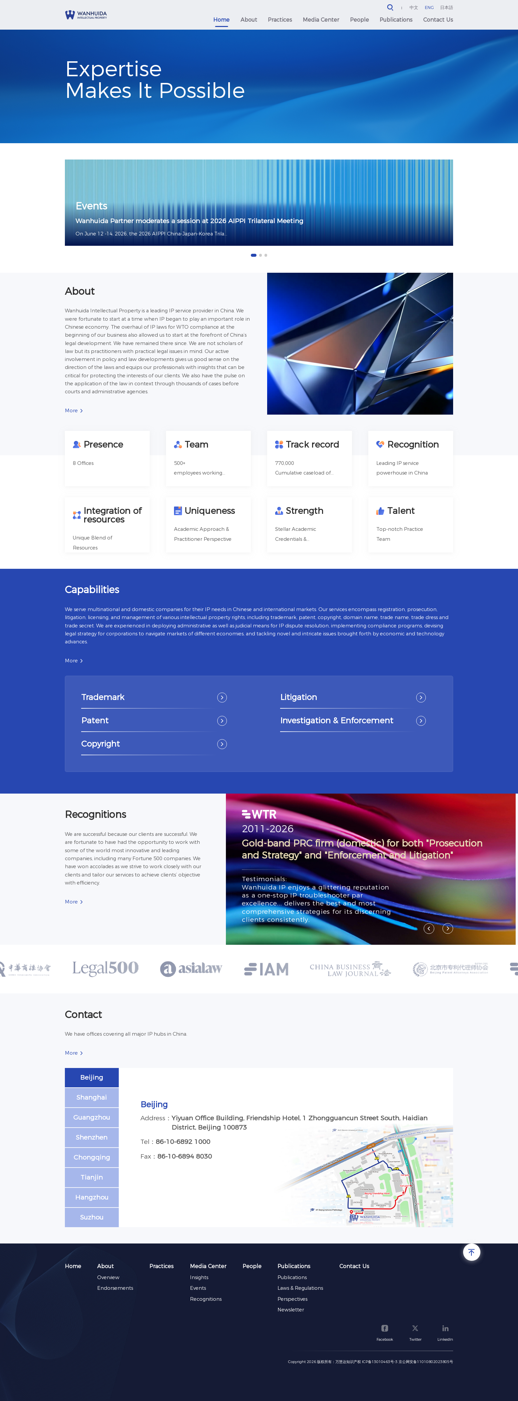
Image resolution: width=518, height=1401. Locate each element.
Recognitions (206, 1299)
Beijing (91, 1077)
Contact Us (438, 19)
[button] (253, 255)
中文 (414, 7)
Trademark (102, 697)
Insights (199, 1277)
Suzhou (91, 1217)
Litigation (298, 697)
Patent (94, 720)
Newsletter (290, 1310)
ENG (429, 7)
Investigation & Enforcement (336, 720)
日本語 (446, 7)
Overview (108, 1277)
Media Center (321, 19)
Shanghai (92, 1097)
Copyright (100, 744)
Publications (396, 19)
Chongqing (92, 1157)
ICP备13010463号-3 (380, 1361)
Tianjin (92, 1177)
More (71, 411)
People (359, 19)
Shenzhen (91, 1137)
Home (221, 19)
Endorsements (115, 1288)
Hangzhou (91, 1197)
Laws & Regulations (300, 1288)
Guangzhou (91, 1117)
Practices (280, 19)
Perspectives (292, 1299)
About (249, 19)
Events (198, 1288)
